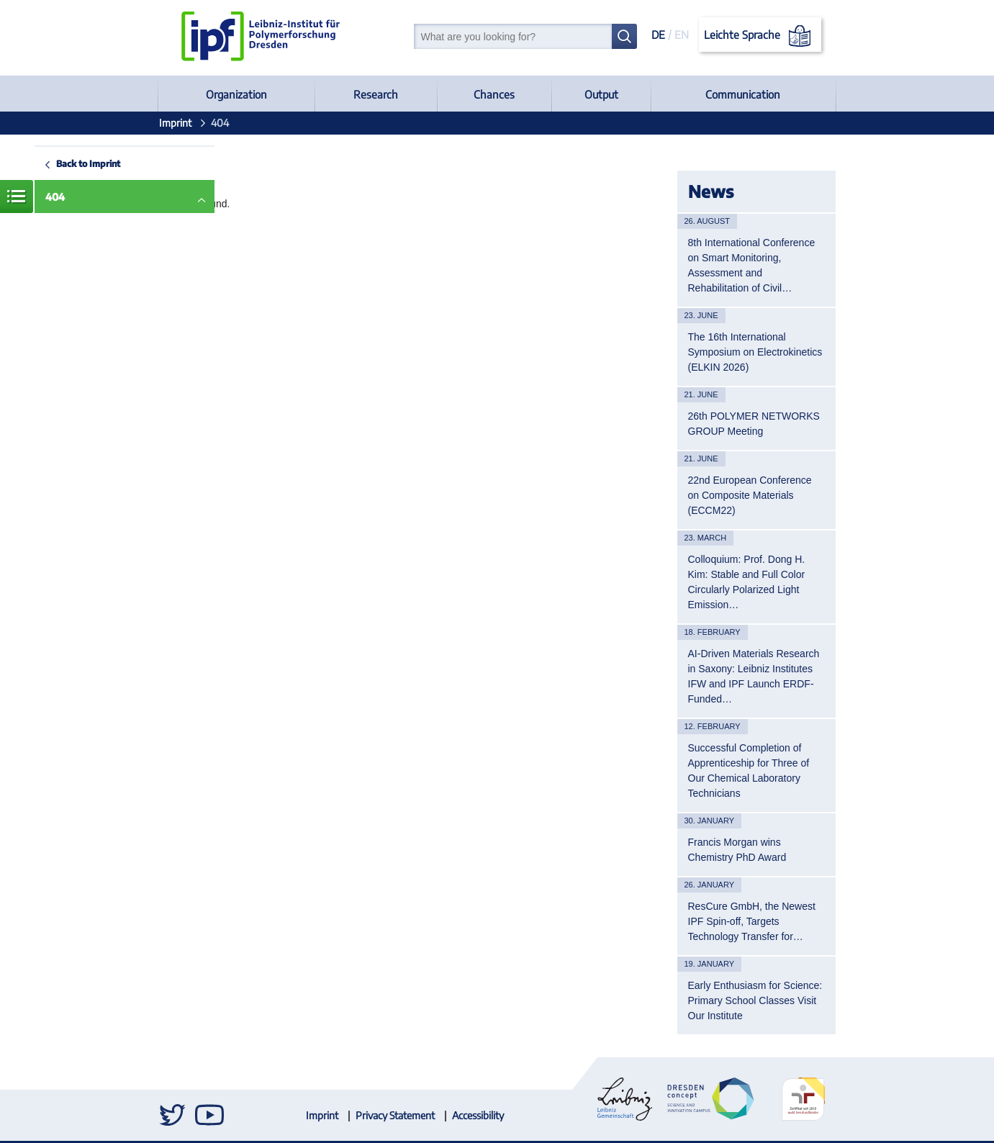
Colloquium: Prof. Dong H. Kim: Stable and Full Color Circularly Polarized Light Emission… (746, 582)
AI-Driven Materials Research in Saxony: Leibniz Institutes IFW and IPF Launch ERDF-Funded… (754, 676)
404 (55, 197)
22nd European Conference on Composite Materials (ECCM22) (750, 495)
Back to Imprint (88, 163)
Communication (742, 94)
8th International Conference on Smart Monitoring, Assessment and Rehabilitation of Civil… (751, 265)
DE (658, 34)
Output (601, 94)
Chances (494, 94)
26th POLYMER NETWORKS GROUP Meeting (754, 423)
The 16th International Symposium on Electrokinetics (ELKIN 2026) (755, 352)
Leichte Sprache (759, 36)
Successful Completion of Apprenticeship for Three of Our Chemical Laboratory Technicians (749, 770)
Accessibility (478, 1115)
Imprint (175, 123)
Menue (16, 196)
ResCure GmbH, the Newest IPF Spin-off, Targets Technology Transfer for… (751, 921)
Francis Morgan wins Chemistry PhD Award (737, 849)
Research (375, 94)
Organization (236, 94)
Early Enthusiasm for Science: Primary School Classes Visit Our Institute (755, 1000)
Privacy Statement (395, 1115)
